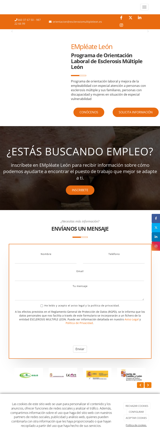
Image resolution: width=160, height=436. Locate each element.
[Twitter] (130, 18)
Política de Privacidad (79, 323)
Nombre (46, 254)
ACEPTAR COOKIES (136, 418)
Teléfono (114, 254)
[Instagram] (121, 25)
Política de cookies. (136, 425)
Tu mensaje (80, 286)
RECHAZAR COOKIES (137, 406)
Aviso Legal (132, 319)
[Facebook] (121, 18)
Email (80, 271)
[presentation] (44, 335)
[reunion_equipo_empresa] (38, 59)
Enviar (80, 349)
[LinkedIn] (139, 18)
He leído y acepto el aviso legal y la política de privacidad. (80, 305)
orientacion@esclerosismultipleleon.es (77, 21)
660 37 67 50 (26, 20)
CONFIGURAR (136, 411)
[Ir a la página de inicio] (8, 7)
